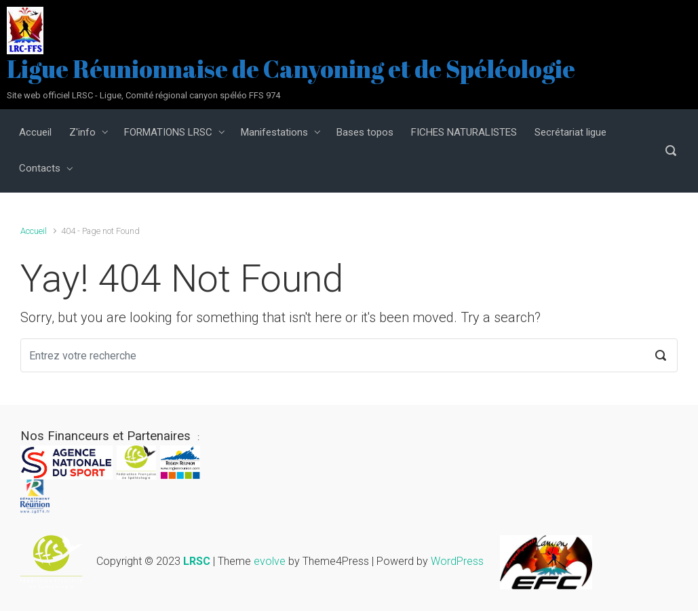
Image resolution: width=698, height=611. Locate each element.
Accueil (33, 231)
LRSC (196, 561)
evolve (270, 561)
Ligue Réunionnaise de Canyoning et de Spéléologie (291, 68)
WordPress (457, 561)
